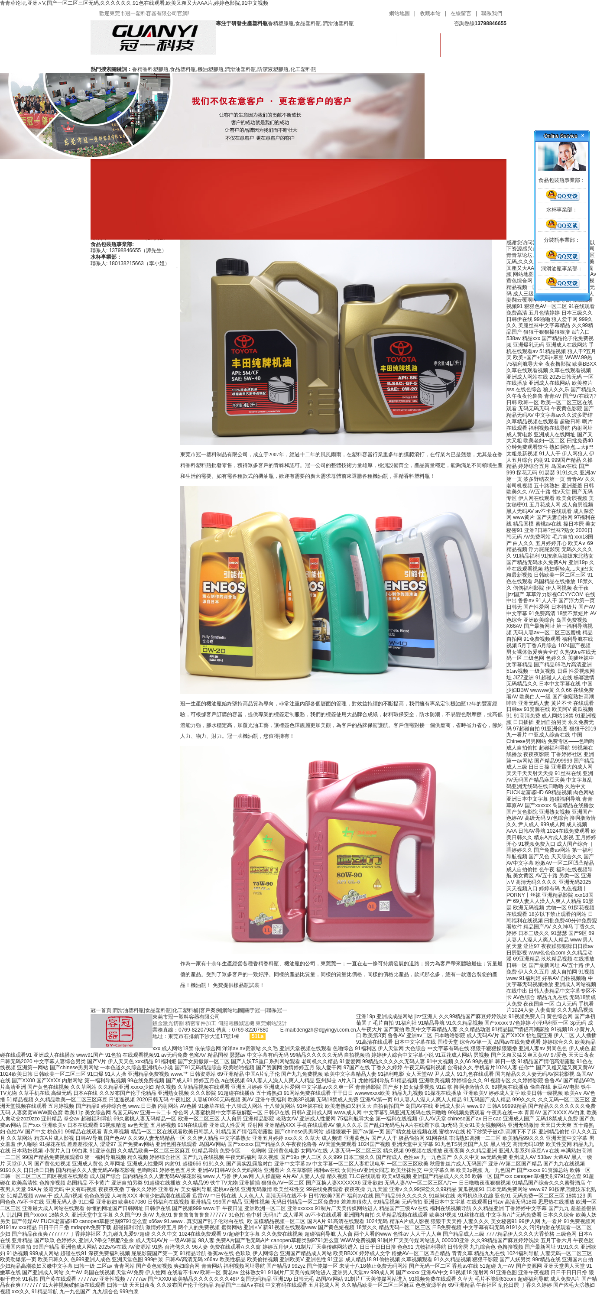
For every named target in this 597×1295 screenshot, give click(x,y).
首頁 (376, 43)
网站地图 (523, 274)
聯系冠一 (276, 1010)
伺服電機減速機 (236, 1023)
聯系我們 (491, 13)
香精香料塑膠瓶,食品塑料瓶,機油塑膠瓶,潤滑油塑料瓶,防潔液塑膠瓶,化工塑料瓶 (224, 69)
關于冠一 (254, 1010)
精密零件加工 (200, 1023)
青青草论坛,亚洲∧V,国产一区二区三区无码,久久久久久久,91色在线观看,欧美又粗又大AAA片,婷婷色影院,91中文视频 (134, 3)
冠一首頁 (101, 1010)
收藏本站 (430, 13)
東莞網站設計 (271, 1023)
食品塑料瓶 (158, 1010)
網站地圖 (399, 13)
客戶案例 (210, 1010)
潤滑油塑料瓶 (419, 43)
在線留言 (461, 13)
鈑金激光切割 (168, 1023)
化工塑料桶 (185, 1010)
